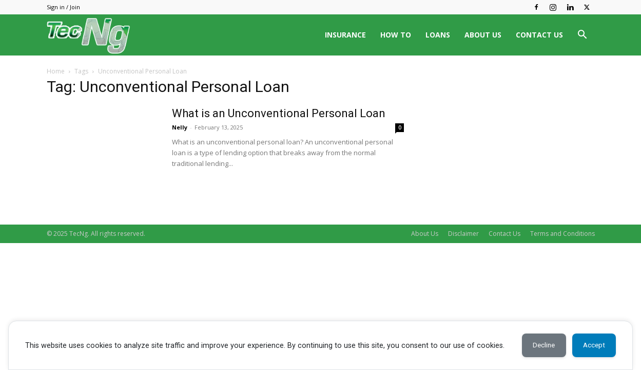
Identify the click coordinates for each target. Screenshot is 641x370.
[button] (582, 36)
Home (56, 71)
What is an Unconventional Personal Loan (278, 113)
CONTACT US (539, 35)
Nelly (179, 127)
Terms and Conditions (562, 233)
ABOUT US (482, 35)
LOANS (437, 35)
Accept (592, 345)
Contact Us (504, 233)
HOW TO (395, 35)
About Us (424, 233)
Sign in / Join (63, 7)
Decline (538, 345)
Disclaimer (463, 233)
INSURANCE (345, 35)
